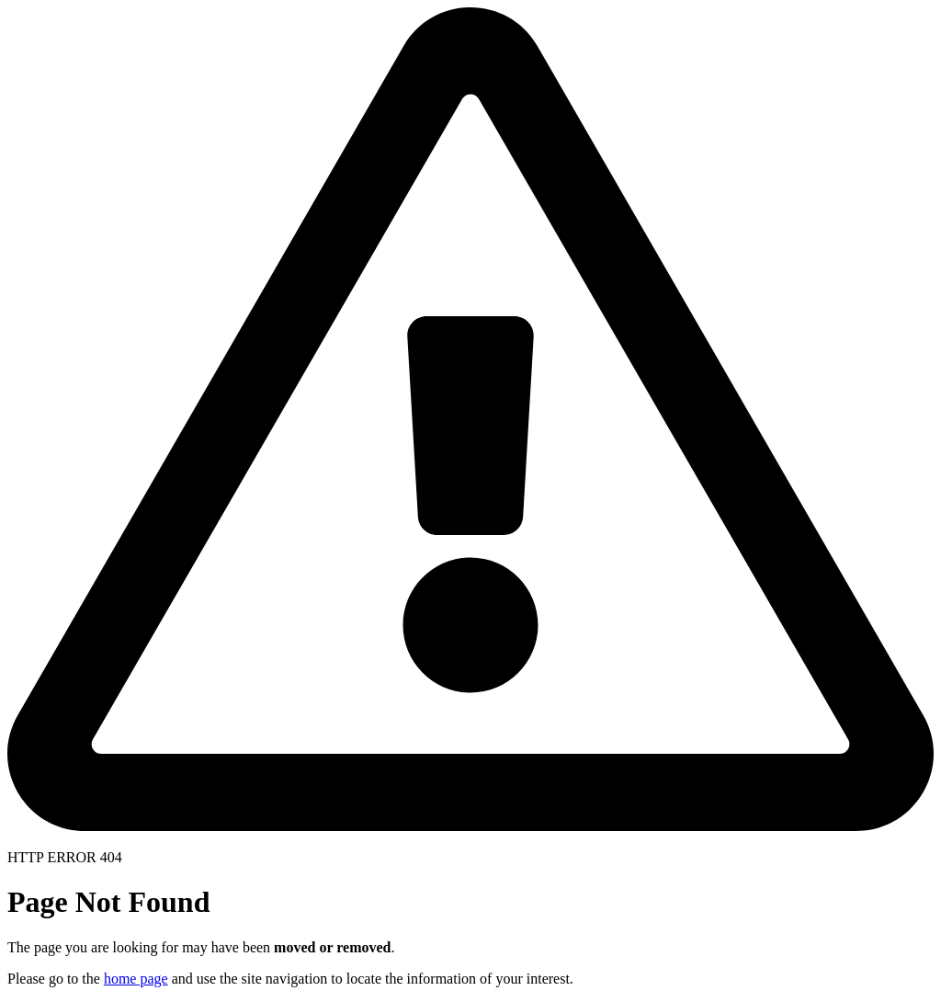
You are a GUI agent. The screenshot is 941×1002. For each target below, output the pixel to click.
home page (136, 978)
